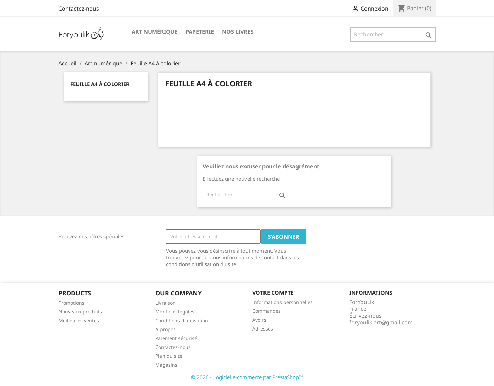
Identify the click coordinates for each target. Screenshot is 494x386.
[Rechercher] (393, 34)
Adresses (262, 328)
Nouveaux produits (80, 311)
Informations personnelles (282, 302)
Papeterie (200, 31)
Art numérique (154, 31)
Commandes (266, 311)
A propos (165, 329)
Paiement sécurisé (176, 338)
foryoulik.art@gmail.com (381, 322)
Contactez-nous (78, 8)
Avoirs (259, 320)
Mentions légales (174, 311)
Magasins (166, 364)
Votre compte (273, 292)
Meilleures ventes (78, 320)
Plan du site (168, 356)
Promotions (71, 303)
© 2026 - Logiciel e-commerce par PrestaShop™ (247, 377)
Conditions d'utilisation (181, 320)
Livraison (165, 303)
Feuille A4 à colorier (100, 84)
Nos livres (238, 31)
